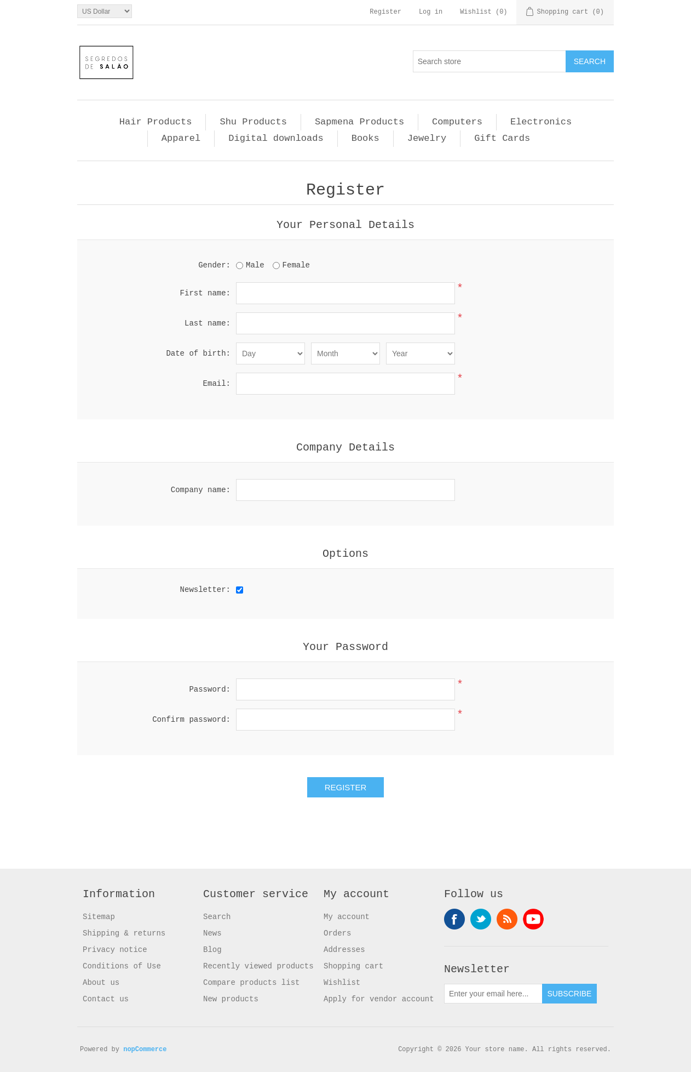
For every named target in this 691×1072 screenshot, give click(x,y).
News (212, 933)
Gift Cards (502, 138)
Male (255, 265)
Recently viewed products (258, 966)
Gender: (214, 265)
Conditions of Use (122, 966)
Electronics (541, 122)
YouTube (533, 919)
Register (385, 12)
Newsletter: (205, 589)
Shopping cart (353, 966)
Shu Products (253, 122)
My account (347, 917)
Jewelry (426, 138)
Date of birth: (198, 353)
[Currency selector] (104, 11)
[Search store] (489, 61)
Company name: (201, 490)
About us (101, 982)
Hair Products (155, 122)
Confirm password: (191, 719)
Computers (457, 122)
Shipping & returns (124, 933)
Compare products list (251, 982)
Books (365, 138)
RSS (507, 919)
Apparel (181, 138)
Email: (217, 383)
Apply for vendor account (379, 999)
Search (217, 917)
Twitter (480, 919)
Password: (210, 689)
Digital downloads (275, 138)
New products (230, 999)
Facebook (454, 919)
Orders (337, 933)
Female (296, 265)
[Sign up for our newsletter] (493, 993)
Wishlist (342, 982)
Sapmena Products (359, 122)
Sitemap (99, 917)
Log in (430, 12)
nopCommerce (144, 1049)
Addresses (344, 949)
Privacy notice (115, 949)
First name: (205, 293)
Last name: (208, 323)
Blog (212, 949)
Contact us (106, 999)
